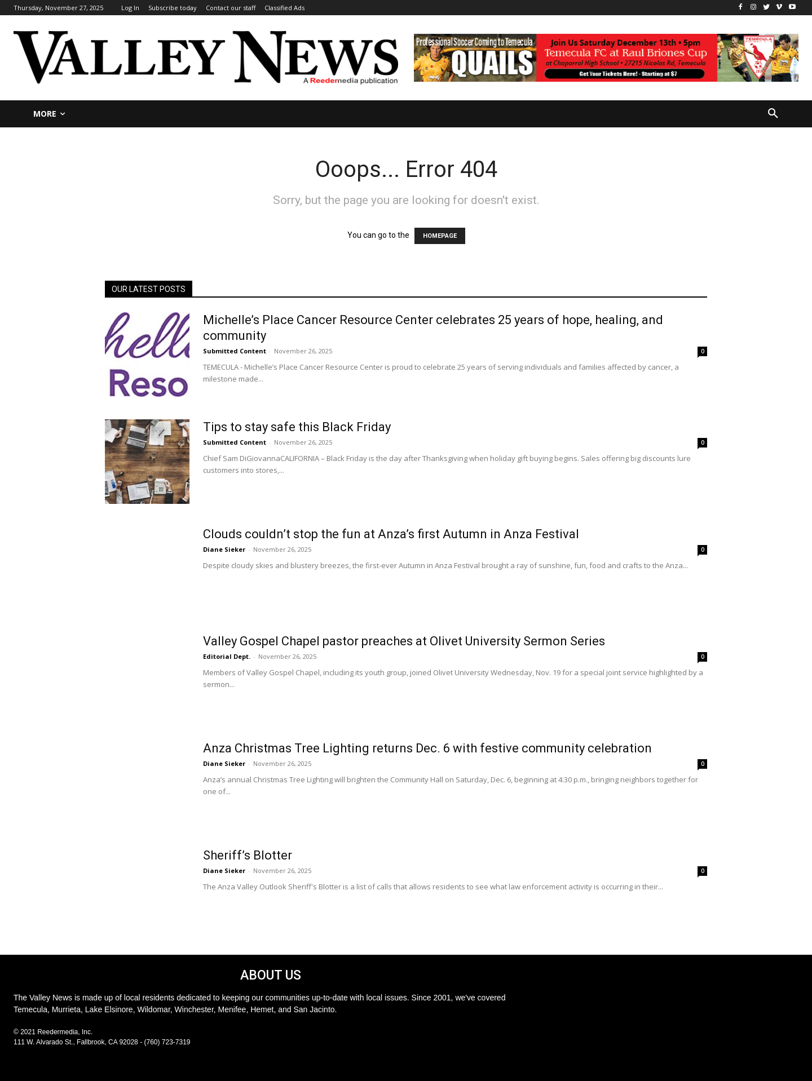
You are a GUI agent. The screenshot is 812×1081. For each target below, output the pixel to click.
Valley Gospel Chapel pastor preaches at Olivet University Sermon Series (404, 641)
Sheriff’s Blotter (247, 855)
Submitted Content (234, 351)
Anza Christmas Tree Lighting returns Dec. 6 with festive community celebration (427, 748)
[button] (773, 113)
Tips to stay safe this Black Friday (297, 427)
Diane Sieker (224, 549)
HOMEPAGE (440, 236)
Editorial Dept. (226, 656)
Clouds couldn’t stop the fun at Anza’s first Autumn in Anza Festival (391, 534)
